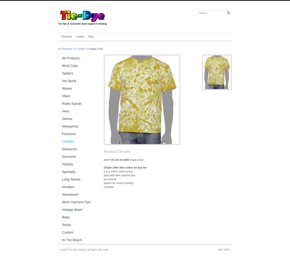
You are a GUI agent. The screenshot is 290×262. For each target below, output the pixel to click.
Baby (66, 217)
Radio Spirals (72, 104)
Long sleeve (71, 179)
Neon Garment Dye (76, 202)
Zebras (67, 119)
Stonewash (70, 194)
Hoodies (68, 187)
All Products (65, 48)
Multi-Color (70, 66)
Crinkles (81, 48)
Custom (80, 36)
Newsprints (70, 126)
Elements (69, 157)
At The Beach (72, 240)
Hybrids (67, 164)
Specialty (68, 172)
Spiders (67, 73)
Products (67, 36)
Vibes (66, 96)
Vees (65, 111)
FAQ (90, 36)
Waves (67, 88)
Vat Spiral (69, 81)
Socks (66, 225)
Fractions (69, 134)
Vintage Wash (72, 210)
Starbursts (69, 149)
